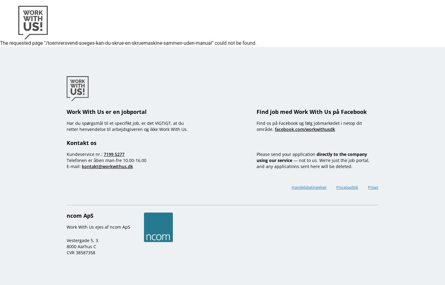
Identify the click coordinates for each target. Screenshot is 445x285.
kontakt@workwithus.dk (107, 166)
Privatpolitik (347, 187)
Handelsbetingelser (309, 187)
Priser (373, 187)
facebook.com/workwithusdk (305, 129)
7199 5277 (114, 154)
